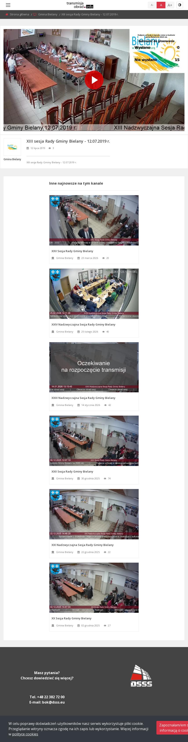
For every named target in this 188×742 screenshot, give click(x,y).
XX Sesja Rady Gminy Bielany (71, 618)
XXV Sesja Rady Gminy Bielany (72, 251)
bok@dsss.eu (53, 702)
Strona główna (20, 14)
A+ (170, 5)
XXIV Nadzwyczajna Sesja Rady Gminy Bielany (83, 324)
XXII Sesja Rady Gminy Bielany (72, 471)
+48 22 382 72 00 (50, 697)
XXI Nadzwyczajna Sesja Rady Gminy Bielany (83, 545)
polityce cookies (25, 734)
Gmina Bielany (48, 14)
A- (152, 5)
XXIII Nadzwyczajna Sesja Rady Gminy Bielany (83, 398)
